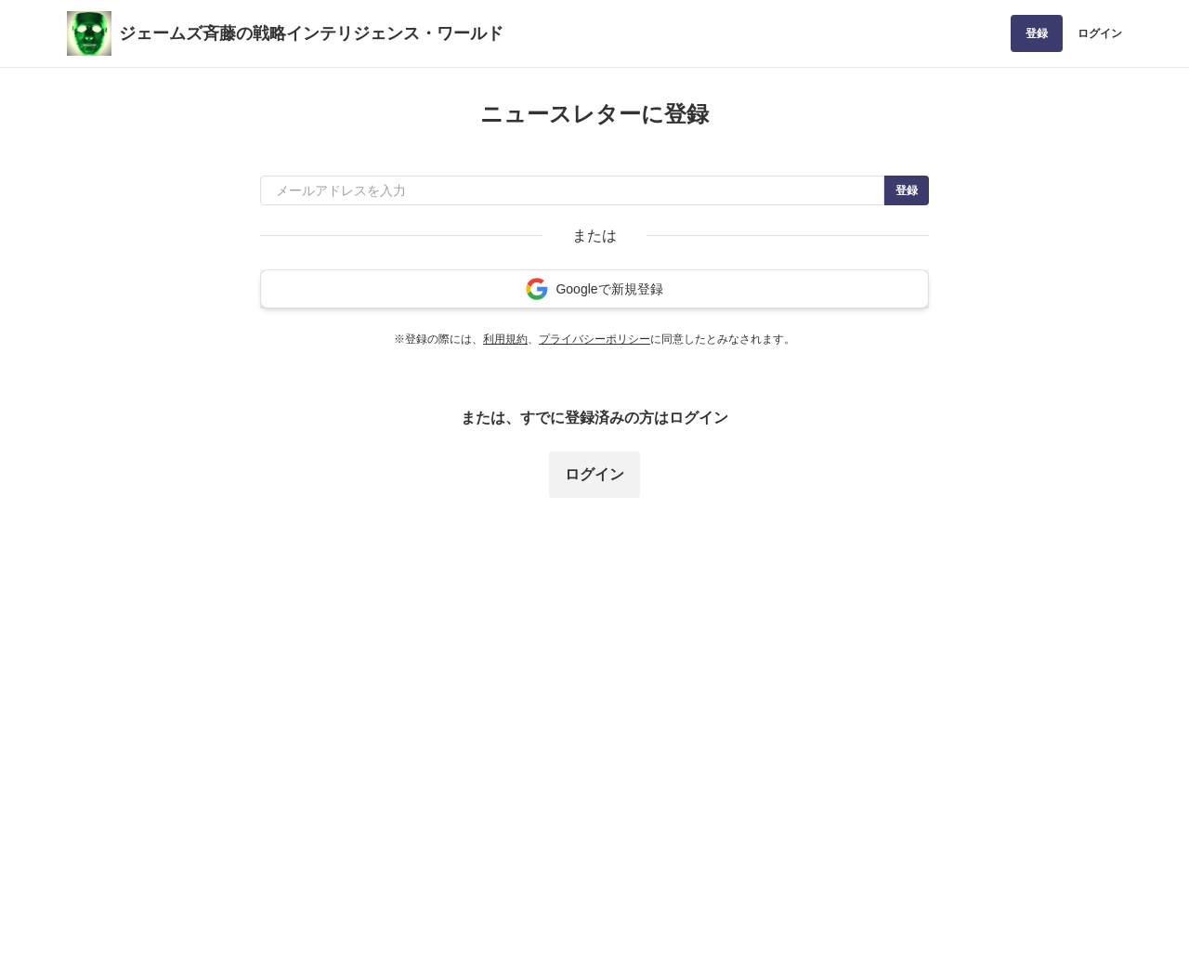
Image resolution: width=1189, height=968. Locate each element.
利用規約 (505, 339)
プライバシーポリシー (594, 339)
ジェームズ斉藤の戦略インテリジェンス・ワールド (311, 33)
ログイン (1100, 33)
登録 (1037, 33)
